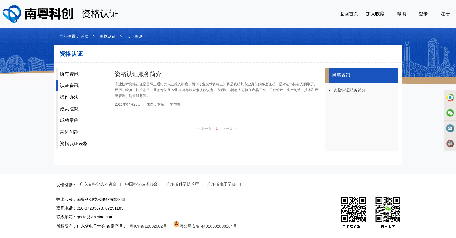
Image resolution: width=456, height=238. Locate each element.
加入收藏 (375, 13)
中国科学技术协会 (141, 184)
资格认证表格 (74, 143)
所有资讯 (69, 73)
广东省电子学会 (221, 184)
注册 (445, 13)
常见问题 (69, 131)
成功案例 (69, 120)
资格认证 (107, 36)
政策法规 (69, 108)
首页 (85, 36)
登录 (423, 13)
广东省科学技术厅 (182, 184)
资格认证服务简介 (138, 74)
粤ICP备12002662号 (148, 226)
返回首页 (349, 13)
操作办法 (69, 97)
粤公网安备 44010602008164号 (205, 226)
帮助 (401, 13)
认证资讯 (69, 85)
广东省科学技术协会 (98, 184)
